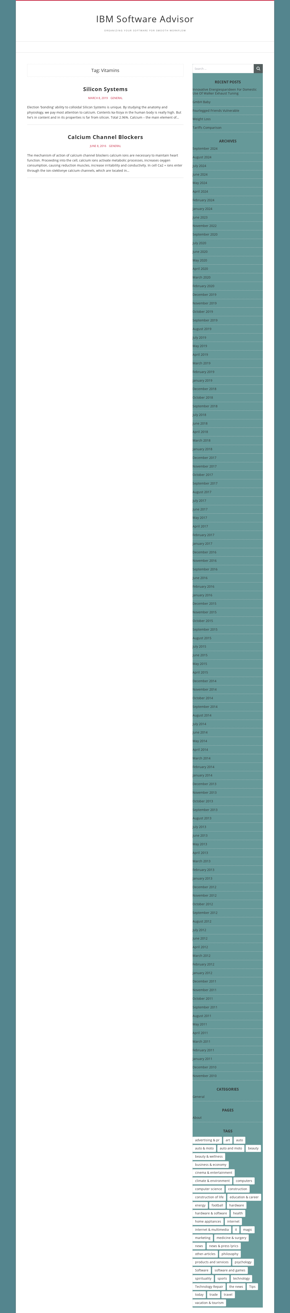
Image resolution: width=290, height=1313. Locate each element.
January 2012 (202, 973)
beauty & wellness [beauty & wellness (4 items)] (209, 1156)
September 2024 (205, 149)
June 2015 (200, 655)
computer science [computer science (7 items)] (208, 1189)
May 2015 (200, 664)
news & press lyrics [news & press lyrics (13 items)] (223, 1246)
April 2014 (200, 750)
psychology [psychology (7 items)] (243, 1262)
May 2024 (200, 183)
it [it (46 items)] (236, 1229)
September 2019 (205, 320)
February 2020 (203, 286)
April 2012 (200, 947)
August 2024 (202, 157)
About (197, 1118)
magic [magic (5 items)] (247, 1229)
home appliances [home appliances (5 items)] (208, 1221)
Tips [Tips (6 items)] (252, 1286)
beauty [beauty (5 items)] (253, 1148)
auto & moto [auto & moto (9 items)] (204, 1148)
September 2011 (205, 1007)
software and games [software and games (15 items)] (230, 1270)
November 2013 (205, 793)
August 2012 (202, 921)
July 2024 (199, 166)
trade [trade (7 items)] (214, 1294)
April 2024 (200, 192)
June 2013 (200, 836)
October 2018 (203, 398)
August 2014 (202, 715)
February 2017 (203, 535)
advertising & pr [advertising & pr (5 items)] (207, 1140)
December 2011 (204, 981)
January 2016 (202, 595)
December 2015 (204, 604)
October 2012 (203, 904)
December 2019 (204, 295)
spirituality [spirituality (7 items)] (203, 1278)
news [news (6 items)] (199, 1246)
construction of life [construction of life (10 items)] (209, 1197)
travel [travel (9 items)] (228, 1294)
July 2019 (199, 338)
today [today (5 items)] (199, 1294)
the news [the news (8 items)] (236, 1286)
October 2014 (203, 698)
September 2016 (205, 569)
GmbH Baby (201, 102)
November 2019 (205, 303)
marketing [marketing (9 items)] (202, 1238)
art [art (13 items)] (228, 1140)
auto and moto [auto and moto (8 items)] (231, 1148)
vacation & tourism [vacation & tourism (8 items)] (209, 1303)
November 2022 (205, 226)
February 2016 (203, 587)
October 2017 (203, 475)
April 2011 (200, 1033)
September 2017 (205, 483)
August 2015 (202, 638)
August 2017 (202, 492)
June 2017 (200, 509)
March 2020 (201, 277)
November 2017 (205, 466)
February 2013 (203, 870)
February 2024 (203, 200)
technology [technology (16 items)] (241, 1278)
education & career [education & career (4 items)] (244, 1197)
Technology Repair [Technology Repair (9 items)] (209, 1286)
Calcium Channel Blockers (105, 137)
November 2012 (205, 896)
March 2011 (201, 1042)
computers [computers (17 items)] (244, 1181)
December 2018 (204, 389)
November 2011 (205, 990)
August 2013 (202, 818)
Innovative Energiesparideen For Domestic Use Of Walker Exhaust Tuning (225, 91)
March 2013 (201, 861)
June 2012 (200, 938)
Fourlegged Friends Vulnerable (216, 110)
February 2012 (203, 964)
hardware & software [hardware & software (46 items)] (211, 1213)
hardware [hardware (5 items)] (236, 1205)
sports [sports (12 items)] (222, 1278)
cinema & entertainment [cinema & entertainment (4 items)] (213, 1172)
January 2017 (202, 544)
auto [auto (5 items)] (239, 1140)
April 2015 (200, 672)
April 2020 (200, 269)
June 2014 (200, 732)
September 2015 (205, 630)
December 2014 (204, 681)
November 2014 (205, 689)
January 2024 (202, 209)
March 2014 (201, 758)
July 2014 (199, 724)
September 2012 (205, 913)
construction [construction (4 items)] (237, 1189)
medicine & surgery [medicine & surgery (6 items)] (231, 1238)
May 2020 (200, 260)
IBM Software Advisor (145, 18)
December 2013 (204, 784)
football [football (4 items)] (217, 1205)
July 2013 (199, 827)
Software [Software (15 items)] (201, 1270)
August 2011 (202, 1016)
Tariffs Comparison (207, 127)
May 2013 (200, 844)
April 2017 (200, 526)
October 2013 (203, 801)
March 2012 (201, 956)
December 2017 (204, 458)
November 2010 (205, 1076)
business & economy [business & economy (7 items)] (210, 1164)
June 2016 (200, 578)
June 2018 (200, 423)
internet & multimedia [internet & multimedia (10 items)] (212, 1229)
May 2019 (200, 346)
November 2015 (205, 612)
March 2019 (201, 363)
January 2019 (202, 381)
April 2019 (200, 355)
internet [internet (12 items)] (233, 1221)
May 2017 (200, 518)
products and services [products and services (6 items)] (212, 1262)
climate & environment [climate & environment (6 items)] (212, 1181)
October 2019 (203, 312)
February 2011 (203, 1050)
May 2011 (200, 1024)
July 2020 (199, 243)
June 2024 (200, 175)
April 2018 (200, 432)
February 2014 (203, 767)
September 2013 (205, 810)
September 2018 (205, 406)
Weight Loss (202, 119)
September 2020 (205, 234)
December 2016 (204, 552)
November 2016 (205, 561)
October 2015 (203, 621)
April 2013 (200, 853)
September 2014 (205, 707)
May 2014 (200, 741)
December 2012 (204, 887)
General (117, 98)
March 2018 (201, 441)
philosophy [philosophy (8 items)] (230, 1254)
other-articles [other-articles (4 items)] (205, 1254)
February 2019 (203, 372)
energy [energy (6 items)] (200, 1205)
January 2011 (202, 1059)
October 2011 (203, 999)
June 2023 (200, 217)
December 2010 (204, 1067)
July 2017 (199, 501)
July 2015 (199, 647)
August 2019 (202, 329)
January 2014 (202, 775)
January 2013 (202, 878)
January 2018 (202, 449)
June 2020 (200, 252)
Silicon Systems (105, 89)
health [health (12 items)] (238, 1213)
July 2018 (199, 415)
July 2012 (199, 930)
